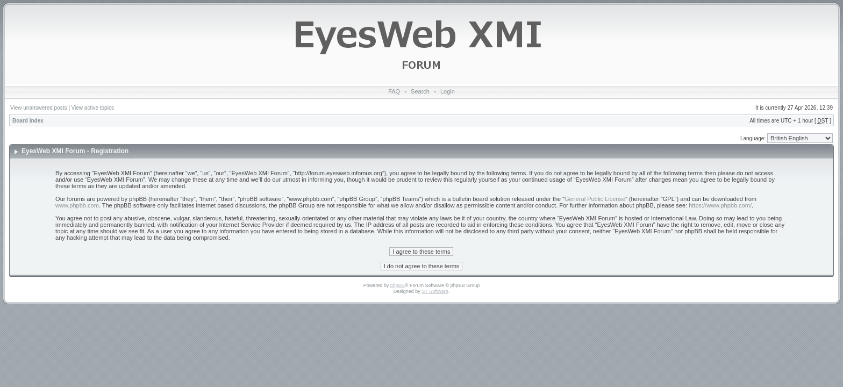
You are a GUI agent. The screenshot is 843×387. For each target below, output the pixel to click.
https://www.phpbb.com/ (720, 205)
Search (420, 91)
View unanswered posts (38, 108)
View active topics (93, 108)
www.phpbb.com (77, 205)
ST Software (435, 291)
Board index (28, 121)
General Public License (595, 199)
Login (447, 91)
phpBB (397, 285)
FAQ (394, 91)
